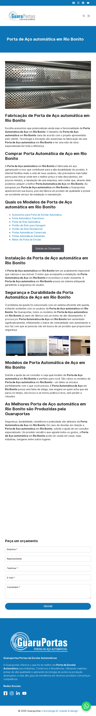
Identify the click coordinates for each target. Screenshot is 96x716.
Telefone (12, 568)
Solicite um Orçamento (48, 248)
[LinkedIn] (82, 3)
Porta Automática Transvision (28, 218)
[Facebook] (73, 3)
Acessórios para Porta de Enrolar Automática (37, 214)
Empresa (12, 549)
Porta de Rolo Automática (26, 221)
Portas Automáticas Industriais (28, 236)
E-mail (11, 577)
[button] (84, 16)
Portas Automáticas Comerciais (29, 232)
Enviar (48, 606)
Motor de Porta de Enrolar (26, 239)
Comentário (13, 587)
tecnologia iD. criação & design (60, 710)
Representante (14, 558)
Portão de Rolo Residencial (27, 228)
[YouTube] (87, 3)
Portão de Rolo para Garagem (28, 225)
